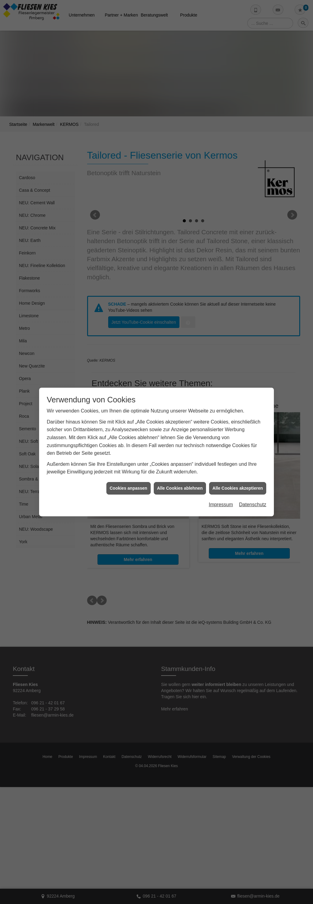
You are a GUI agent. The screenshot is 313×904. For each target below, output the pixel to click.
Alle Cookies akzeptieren (237, 482)
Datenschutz (252, 499)
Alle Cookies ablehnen (180, 482)
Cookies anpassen (128, 482)
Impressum (221, 499)
